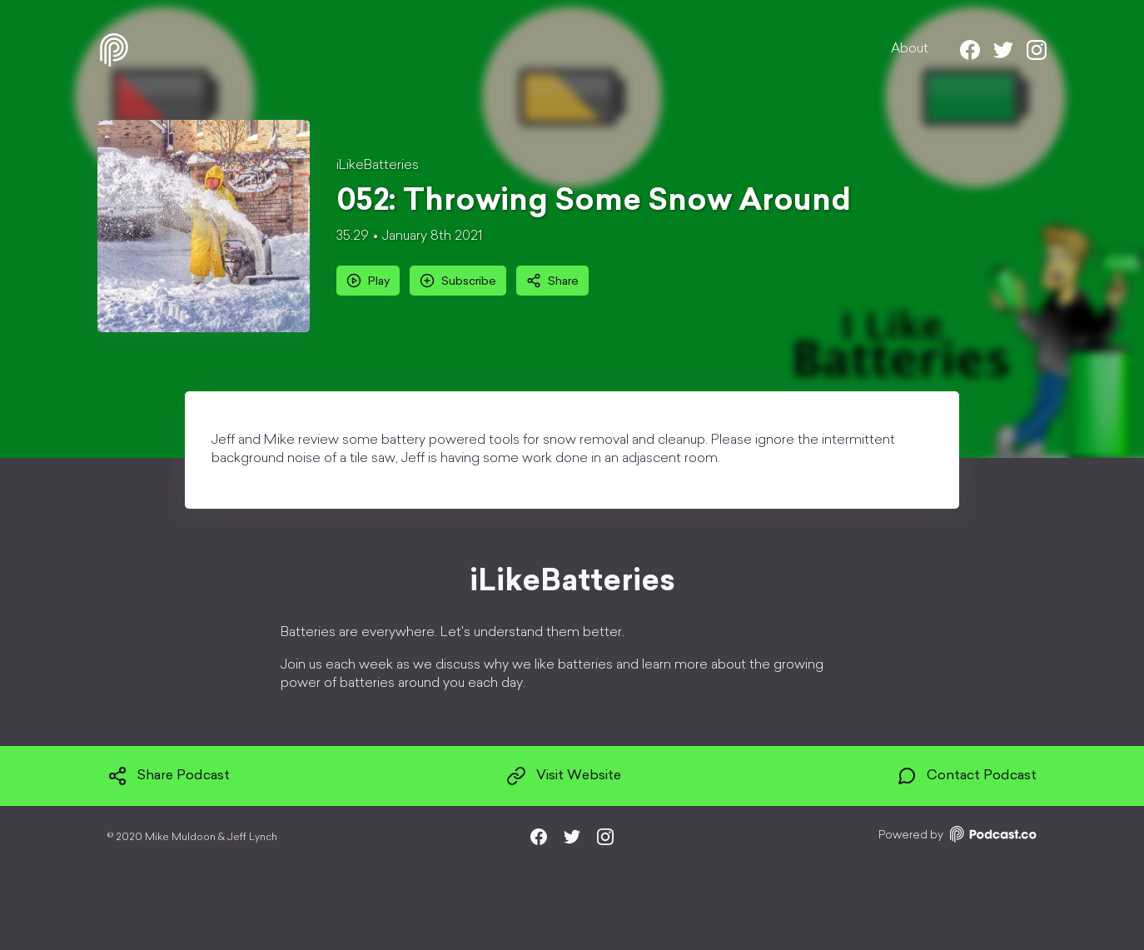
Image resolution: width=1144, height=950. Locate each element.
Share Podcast (168, 776)
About (909, 49)
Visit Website (563, 776)
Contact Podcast (967, 776)
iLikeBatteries (377, 165)
